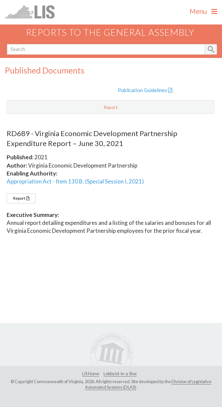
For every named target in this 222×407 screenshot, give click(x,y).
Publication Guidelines (145, 90)
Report (21, 198)
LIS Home (90, 373)
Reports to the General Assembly (110, 32)
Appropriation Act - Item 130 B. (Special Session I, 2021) (75, 181)
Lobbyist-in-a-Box (120, 373)
